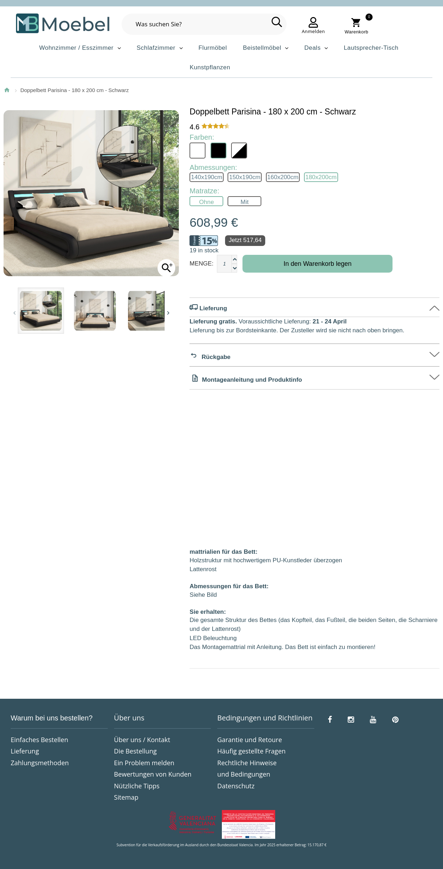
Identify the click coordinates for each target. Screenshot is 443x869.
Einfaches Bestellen (39, 739)
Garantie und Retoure (249, 739)
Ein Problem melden (144, 762)
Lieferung (25, 751)
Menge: (201, 263)
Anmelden (313, 31)
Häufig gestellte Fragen (251, 751)
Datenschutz (236, 786)
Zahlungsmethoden (40, 762)
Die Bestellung (135, 751)
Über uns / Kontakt (142, 739)
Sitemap (126, 797)
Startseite (7, 89)
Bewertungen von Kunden (153, 774)
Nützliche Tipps (137, 786)
